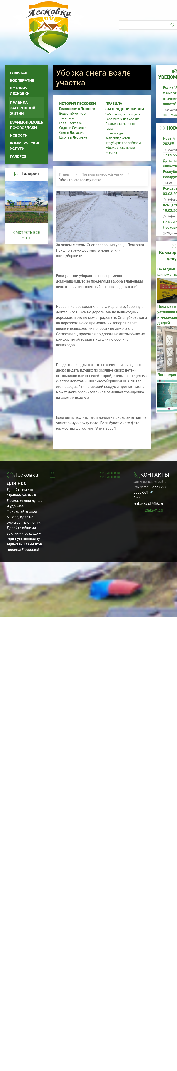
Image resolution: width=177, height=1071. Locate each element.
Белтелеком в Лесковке (77, 109)
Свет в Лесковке (71, 132)
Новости (19, 135)
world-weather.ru (110, 472)
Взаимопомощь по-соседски (26, 124)
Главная (18, 72)
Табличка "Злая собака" (122, 119)
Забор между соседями (122, 114)
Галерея (18, 156)
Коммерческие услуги (25, 145)
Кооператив (22, 80)
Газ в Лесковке (70, 123)
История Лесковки (20, 90)
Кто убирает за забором (123, 143)
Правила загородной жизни (22, 108)
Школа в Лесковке (73, 137)
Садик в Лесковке (72, 128)
